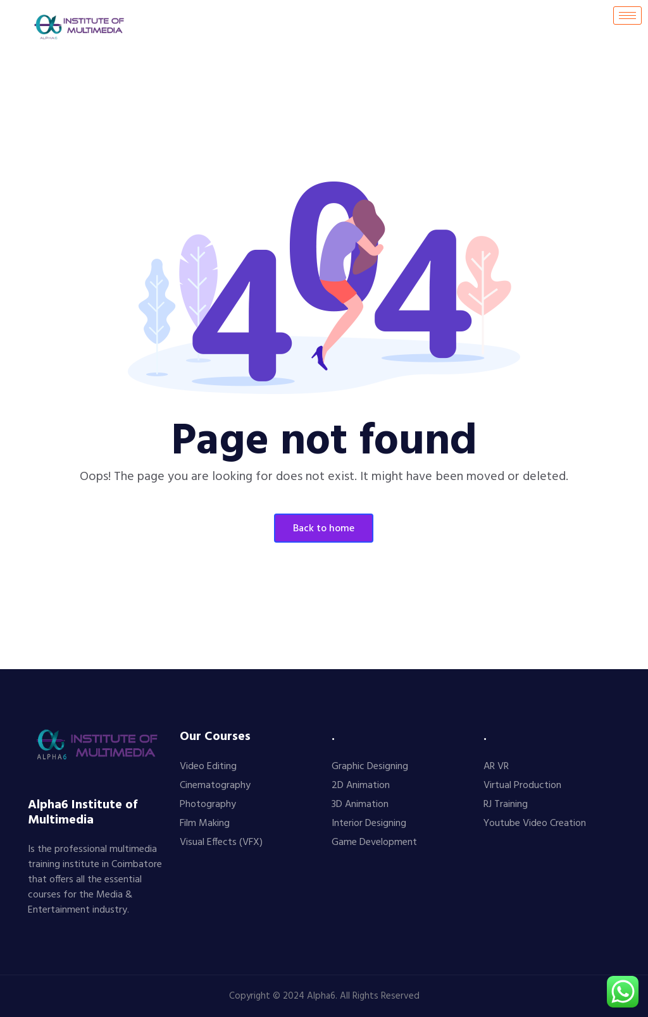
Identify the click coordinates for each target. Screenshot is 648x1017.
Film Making (205, 823)
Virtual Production (522, 785)
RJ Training (505, 804)
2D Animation (361, 785)
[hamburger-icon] (627, 15)
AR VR (496, 766)
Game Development (374, 842)
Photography (208, 804)
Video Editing (208, 766)
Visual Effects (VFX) (221, 842)
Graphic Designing (370, 766)
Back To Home (323, 529)
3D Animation (360, 804)
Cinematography (215, 785)
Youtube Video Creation (534, 823)
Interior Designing (369, 823)
